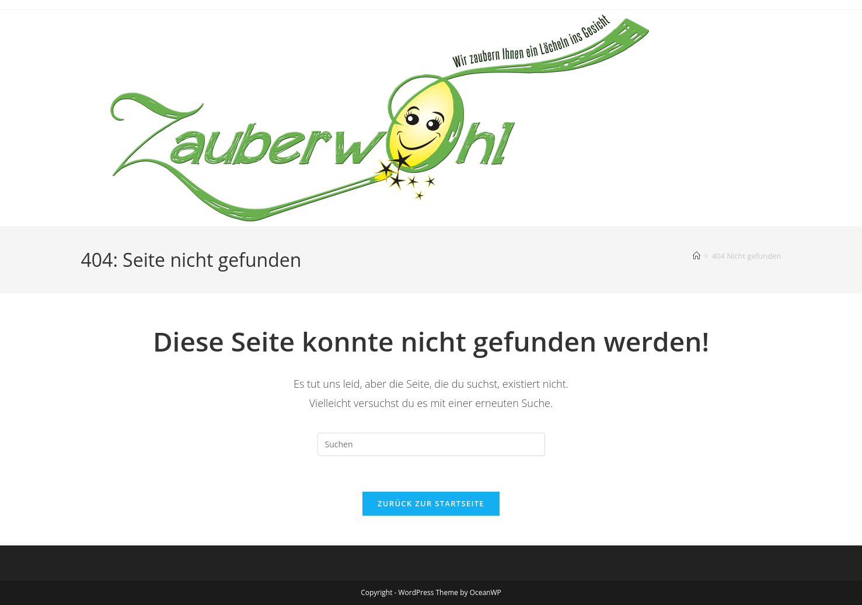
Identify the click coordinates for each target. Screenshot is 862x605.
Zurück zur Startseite (431, 503)
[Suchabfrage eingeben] (431, 444)
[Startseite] (696, 256)
